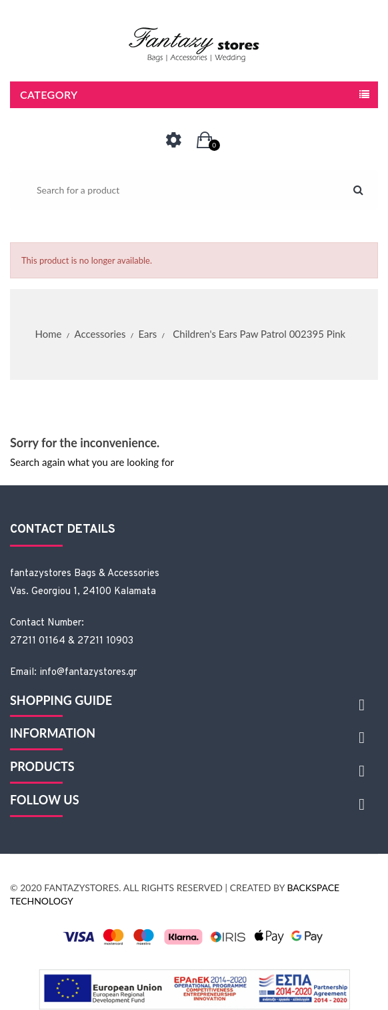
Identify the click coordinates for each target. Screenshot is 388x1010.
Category (49, 94)
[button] (205, 140)
